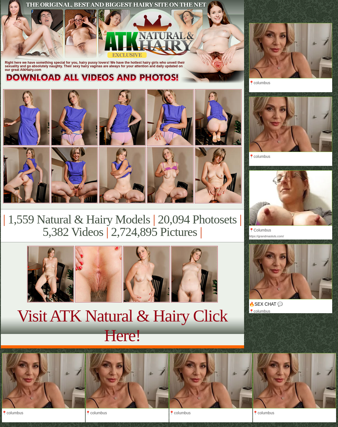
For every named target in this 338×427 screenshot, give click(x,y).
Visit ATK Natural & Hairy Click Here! (122, 325)
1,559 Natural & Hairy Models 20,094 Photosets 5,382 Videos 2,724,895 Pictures (122, 225)
